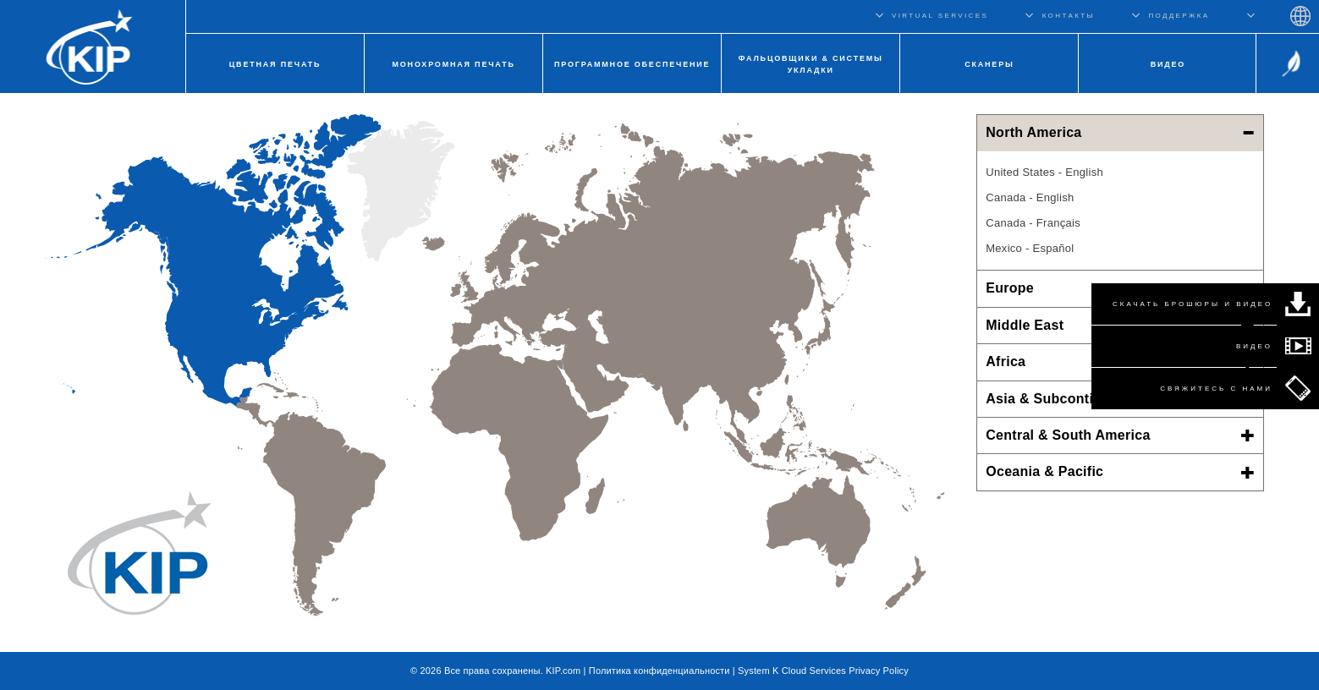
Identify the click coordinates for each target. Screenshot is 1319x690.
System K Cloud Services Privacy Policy (823, 670)
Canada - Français (1033, 222)
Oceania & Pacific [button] (1120, 471)
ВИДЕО (1254, 346)
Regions (1300, 15)
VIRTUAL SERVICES (940, 15)
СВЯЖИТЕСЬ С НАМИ (1216, 388)
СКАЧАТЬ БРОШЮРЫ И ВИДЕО (1192, 304)
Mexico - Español (1030, 248)
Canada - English (1030, 197)
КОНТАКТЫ (1068, 15)
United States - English (1044, 172)
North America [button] (1120, 132)
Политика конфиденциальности (659, 670)
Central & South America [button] (1120, 435)
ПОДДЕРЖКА (1178, 15)
